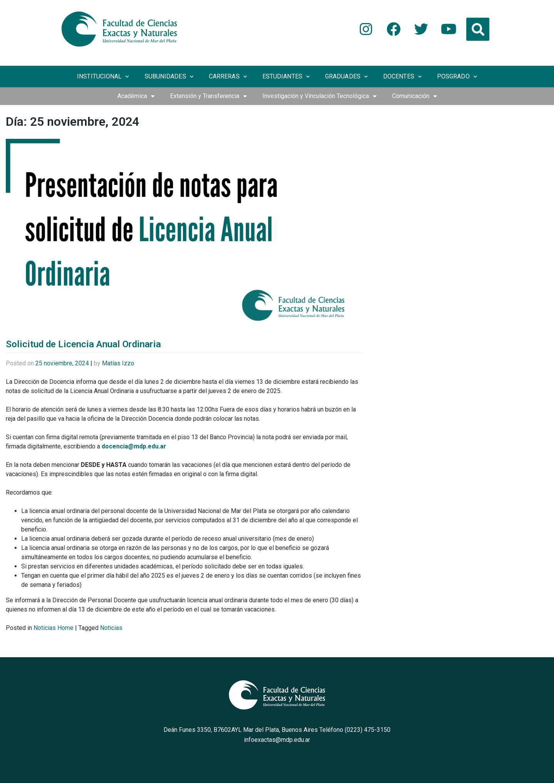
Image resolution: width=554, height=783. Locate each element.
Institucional (103, 77)
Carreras (228, 77)
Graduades (346, 77)
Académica (136, 96)
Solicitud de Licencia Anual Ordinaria (83, 344)
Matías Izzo (118, 363)
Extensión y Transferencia (208, 96)
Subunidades (169, 77)
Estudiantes (286, 77)
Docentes (402, 77)
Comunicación (414, 96)
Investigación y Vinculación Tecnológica (319, 96)
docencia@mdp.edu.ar (134, 446)
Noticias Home (53, 627)
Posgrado (457, 77)
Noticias (111, 627)
